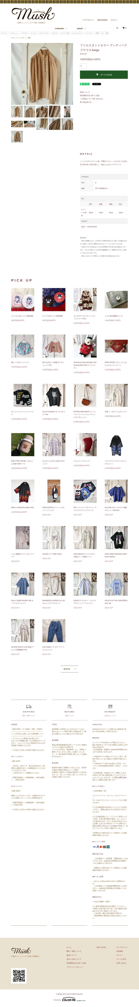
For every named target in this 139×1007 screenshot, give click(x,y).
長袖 (29, 38)
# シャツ (33, 33)
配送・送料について (74, 951)
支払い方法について (74, 959)
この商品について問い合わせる (91, 99)
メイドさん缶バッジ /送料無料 (22, 316)
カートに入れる (104, 74)
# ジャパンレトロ (77, 33)
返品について (85, 92)
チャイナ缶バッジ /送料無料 (52, 316)
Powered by (69, 999)
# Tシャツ (4, 33)
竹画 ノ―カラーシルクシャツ (116, 412)
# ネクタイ (55, 33)
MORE (67, 669)
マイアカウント (88, 20)
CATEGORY (59, 28)
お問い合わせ (102, 826)
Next (69, 74)
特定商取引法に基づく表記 (90, 95)
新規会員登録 (102, 20)
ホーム (13, 38)
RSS (98, 947)
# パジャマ (89, 33)
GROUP (80, 28)
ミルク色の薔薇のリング (114, 316)
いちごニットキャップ (82, 461)
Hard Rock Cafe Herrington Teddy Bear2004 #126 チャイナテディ (85, 365)
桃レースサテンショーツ (20, 362)
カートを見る (121, 959)
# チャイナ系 (65, 33)
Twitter (114, 826)
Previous (14, 74)
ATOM (103, 947)
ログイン (114, 20)
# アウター (25, 33)
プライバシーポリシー (75, 967)
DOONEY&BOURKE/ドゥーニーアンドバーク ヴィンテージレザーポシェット (85, 414)
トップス (21, 38)
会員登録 (119, 951)
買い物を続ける (85, 102)
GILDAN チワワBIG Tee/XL (52, 554)
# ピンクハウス (44, 33)
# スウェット (14, 33)
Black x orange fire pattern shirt (22, 507)
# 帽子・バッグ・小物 (102, 33)
